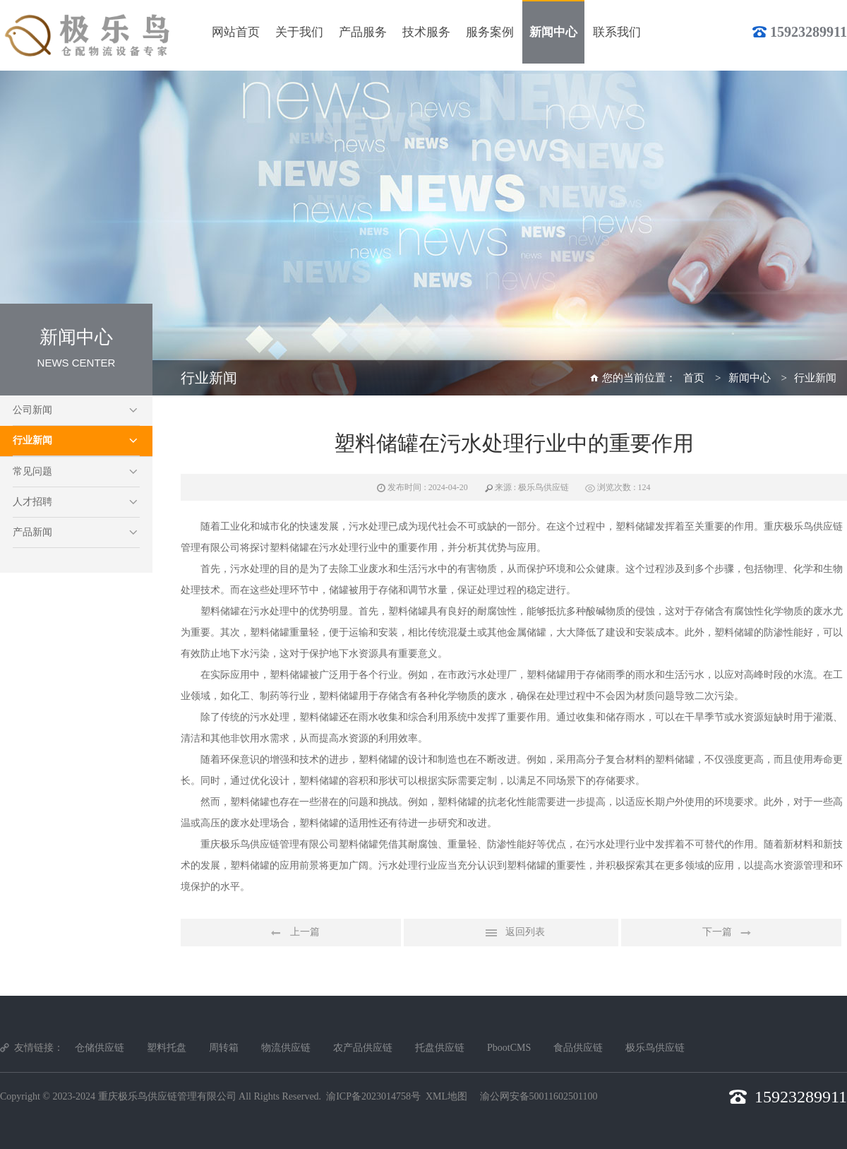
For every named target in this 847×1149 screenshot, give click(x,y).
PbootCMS (509, 1047)
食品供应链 (578, 1047)
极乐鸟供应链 (655, 1047)
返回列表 (511, 932)
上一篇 (291, 932)
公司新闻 (32, 410)
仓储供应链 (99, 1047)
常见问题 (32, 471)
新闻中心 (749, 377)
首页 (693, 377)
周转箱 (224, 1047)
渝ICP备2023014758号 (373, 1096)
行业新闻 (32, 440)
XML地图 (446, 1096)
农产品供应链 (362, 1047)
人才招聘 (32, 501)
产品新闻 (32, 532)
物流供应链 (286, 1047)
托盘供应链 (439, 1047)
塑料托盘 (166, 1047)
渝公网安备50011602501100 (539, 1096)
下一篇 (731, 932)
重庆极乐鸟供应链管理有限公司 (167, 1096)
